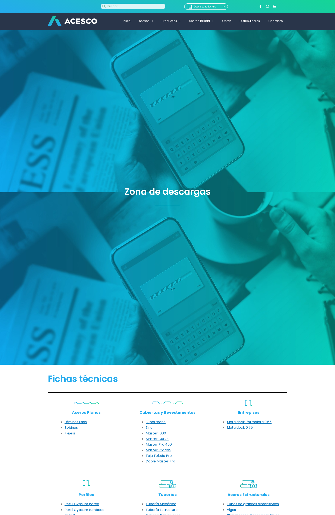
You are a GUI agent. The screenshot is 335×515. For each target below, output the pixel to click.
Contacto (275, 21)
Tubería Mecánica (161, 504)
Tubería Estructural (162, 509)
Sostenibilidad (201, 21)
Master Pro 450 (159, 444)
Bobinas (71, 427)
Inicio (127, 21)
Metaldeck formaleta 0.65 (249, 422)
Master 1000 (156, 433)
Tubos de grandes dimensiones (253, 504)
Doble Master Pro (160, 461)
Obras (226, 21)
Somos (146, 21)
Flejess (70, 433)
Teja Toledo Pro (159, 455)
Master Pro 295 (158, 450)
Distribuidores (250, 21)
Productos (171, 21)
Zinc (149, 427)
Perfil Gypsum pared (82, 504)
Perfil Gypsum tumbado (84, 509)
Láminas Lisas (76, 422)
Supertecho (156, 422)
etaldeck (237, 427)
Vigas (231, 509)
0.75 (249, 427)
